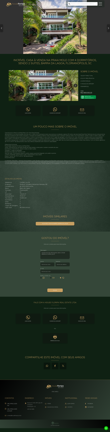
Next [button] (108, 28)
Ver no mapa (30, 409)
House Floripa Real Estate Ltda (55, 387)
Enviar (55, 290)
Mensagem (43, 250)
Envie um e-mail (82, 113)
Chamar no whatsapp (55, 113)
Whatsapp (47, 366)
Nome (42, 261)
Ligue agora (28, 113)
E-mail (42, 268)
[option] (55, 27)
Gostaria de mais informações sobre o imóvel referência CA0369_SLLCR (55, 255)
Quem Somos (70, 403)
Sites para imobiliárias (55, 425)
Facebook (55, 366)
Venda (49, 403)
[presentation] (55, 284)
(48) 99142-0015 (15, 405)
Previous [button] (1, 28)
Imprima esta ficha (55, 340)
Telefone (58, 261)
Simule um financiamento (89, 97)
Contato (69, 407)
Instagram (90, 407)
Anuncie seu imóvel (52, 407)
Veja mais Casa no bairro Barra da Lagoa (55, 223)
